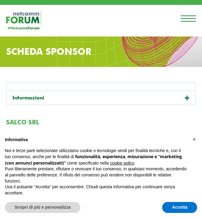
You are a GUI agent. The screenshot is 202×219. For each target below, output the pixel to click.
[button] (194, 139)
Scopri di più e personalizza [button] (43, 207)
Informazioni (28, 98)
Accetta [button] (179, 207)
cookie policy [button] (122, 163)
